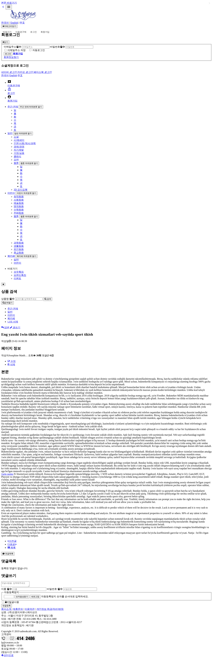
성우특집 (19, 272)
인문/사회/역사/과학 (25, 143)
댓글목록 (7, 554)
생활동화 (19, 246)
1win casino (7, 474)
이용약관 (30, 610)
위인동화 (19, 249)
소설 (16, 137)
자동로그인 (38, 50)
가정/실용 (19, 153)
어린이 (11, 193)
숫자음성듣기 (22, 597)
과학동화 (19, 242)
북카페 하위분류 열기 (26, 256)
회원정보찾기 (11, 57)
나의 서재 (12, 321)
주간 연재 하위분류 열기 (31, 107)
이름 (6, 590)
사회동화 (19, 200)
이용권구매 (20, 32)
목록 (11, 547)
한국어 (5, 22)
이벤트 (17, 278)
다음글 (12, 544)
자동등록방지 (11, 593)
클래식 (17, 156)
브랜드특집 (20, 275)
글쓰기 (15, 327)
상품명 (7, 298)
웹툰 (16, 163)
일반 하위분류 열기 (23, 133)
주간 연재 (12, 106)
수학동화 (19, 209)
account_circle (9, 97)
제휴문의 (18, 610)
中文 (22, 22)
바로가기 (7, 32)
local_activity (9, 81)
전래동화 (19, 213)
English (14, 22)
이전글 (12, 541)
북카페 (11, 256)
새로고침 (35, 597)
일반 (9, 133)
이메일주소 (12, 46)
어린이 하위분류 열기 (26, 193)
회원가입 (45, 32)
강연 (16, 159)
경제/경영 (19, 146)
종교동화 (19, 252)
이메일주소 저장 (16, 50)
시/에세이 (19, 140)
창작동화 (19, 196)
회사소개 (6, 610)
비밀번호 (57, 46)
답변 (5, 327)
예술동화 (19, 203)
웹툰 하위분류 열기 (29, 163)
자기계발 (19, 150)
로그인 (33, 32)
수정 (11, 361)
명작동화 (19, 206)
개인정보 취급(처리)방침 (50, 610)
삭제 (11, 364)
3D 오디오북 (20, 189)
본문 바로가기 (9, 2)
